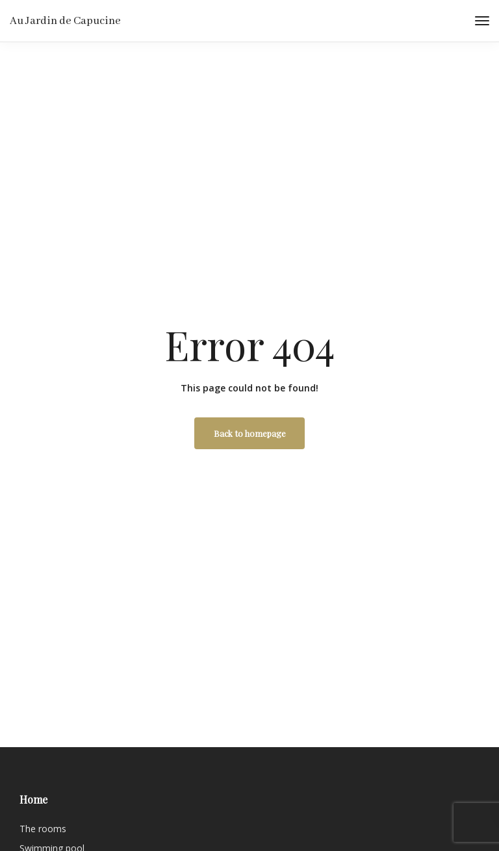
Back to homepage (250, 433)
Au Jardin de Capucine (65, 21)
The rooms (42, 828)
